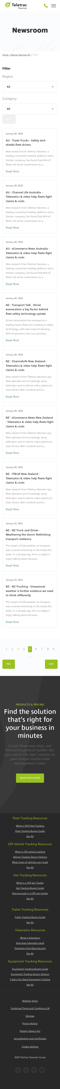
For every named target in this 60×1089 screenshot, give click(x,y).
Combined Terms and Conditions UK (30, 1008)
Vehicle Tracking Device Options (30, 857)
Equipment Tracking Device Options (30, 974)
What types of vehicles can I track (30, 862)
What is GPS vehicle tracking (30, 852)
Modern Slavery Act (30, 1031)
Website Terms (30, 1001)
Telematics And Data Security (30, 948)
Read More (12, 171)
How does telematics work (30, 943)
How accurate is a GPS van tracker (30, 893)
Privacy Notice (30, 1023)
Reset (9, 119)
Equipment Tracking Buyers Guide (30, 969)
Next (51, 664)
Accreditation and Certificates (30, 1038)
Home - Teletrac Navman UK (16, 54)
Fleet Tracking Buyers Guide (30, 831)
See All (30, 836)
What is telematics (30, 938)
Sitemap (30, 1016)
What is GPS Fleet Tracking (30, 826)
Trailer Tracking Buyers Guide (30, 917)
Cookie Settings (30, 1046)
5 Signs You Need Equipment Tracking (30, 979)
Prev (8, 664)
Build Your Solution (30, 778)
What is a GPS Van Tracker (30, 883)
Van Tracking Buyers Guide (30, 888)
